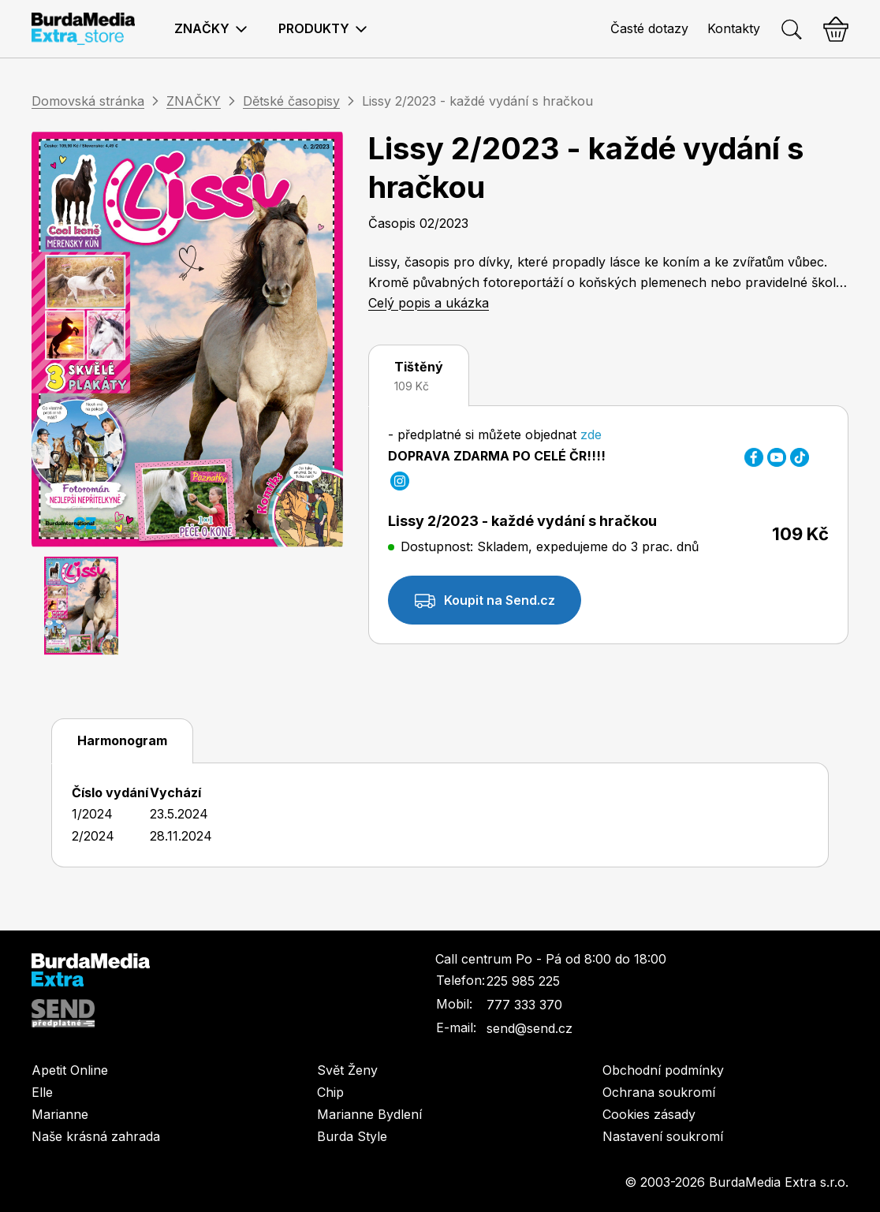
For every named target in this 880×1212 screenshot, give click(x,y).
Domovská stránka (88, 101)
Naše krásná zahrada (96, 1136)
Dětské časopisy (291, 101)
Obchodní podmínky (663, 1070)
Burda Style (352, 1136)
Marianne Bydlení (369, 1114)
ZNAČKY (193, 101)
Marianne (60, 1114)
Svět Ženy (347, 1070)
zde (589, 434)
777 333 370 (524, 1004)
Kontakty (733, 28)
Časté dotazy (649, 28)
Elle (42, 1092)
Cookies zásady (648, 1114)
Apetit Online (70, 1070)
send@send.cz (529, 1028)
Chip (330, 1092)
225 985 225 (523, 981)
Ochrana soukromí (658, 1092)
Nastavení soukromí (662, 1136)
